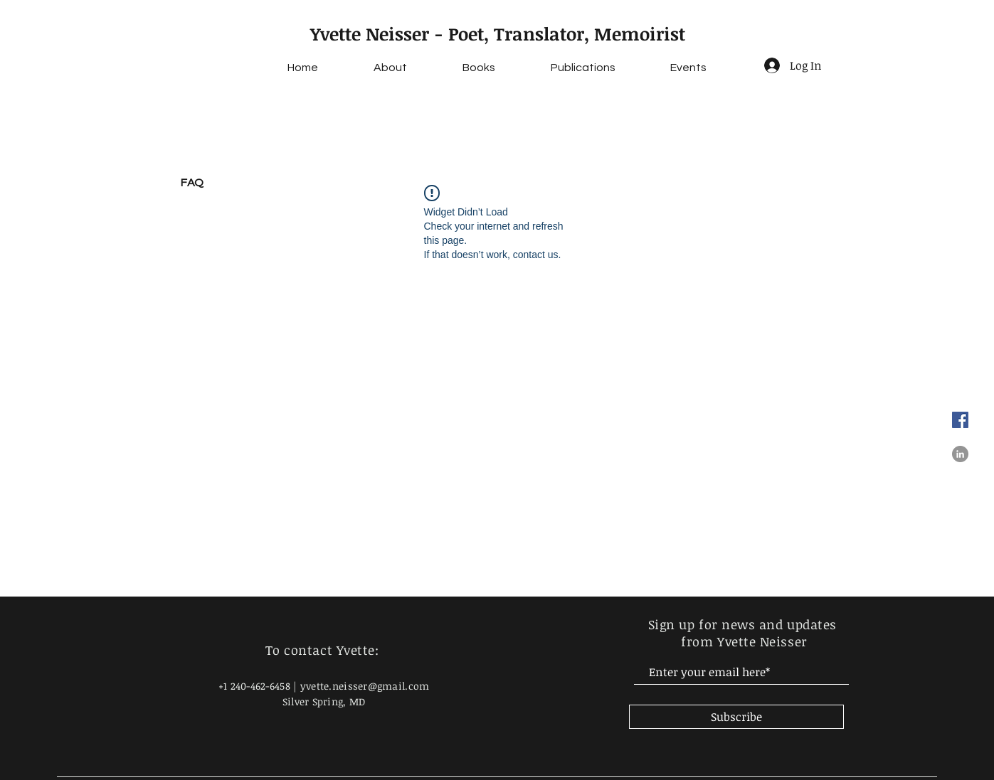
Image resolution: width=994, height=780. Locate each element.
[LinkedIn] (960, 454)
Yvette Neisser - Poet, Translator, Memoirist (497, 33)
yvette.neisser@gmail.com (365, 686)
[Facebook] (960, 420)
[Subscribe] (736, 717)
